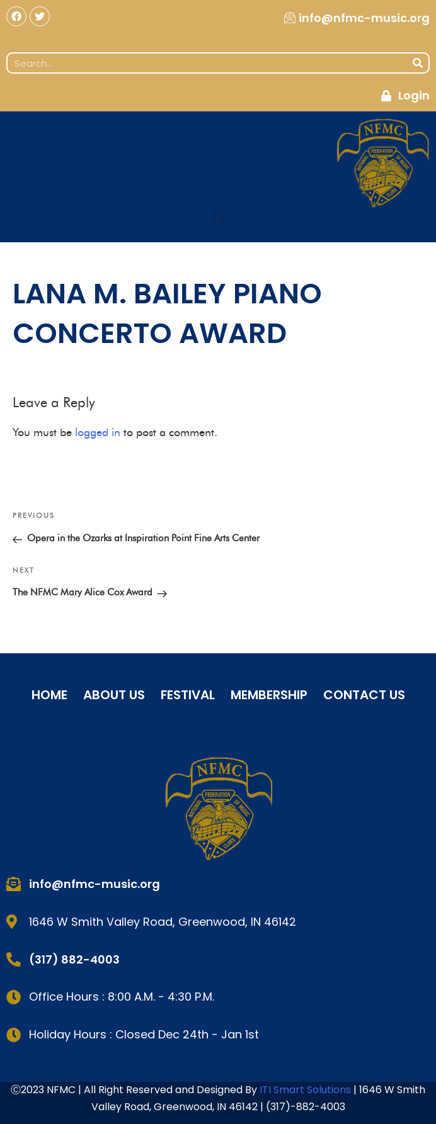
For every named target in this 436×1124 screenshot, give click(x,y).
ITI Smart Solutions (306, 1089)
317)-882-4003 (307, 1106)
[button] (218, 219)
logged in (97, 432)
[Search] (417, 62)
